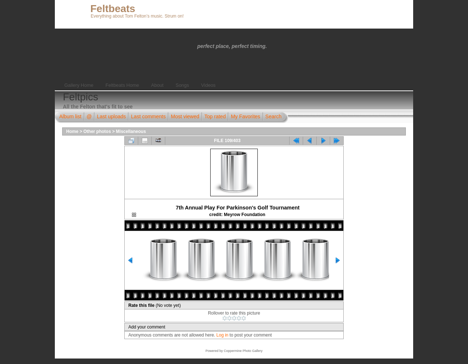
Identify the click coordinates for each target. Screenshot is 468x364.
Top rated (215, 116)
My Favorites (245, 116)
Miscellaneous (131, 131)
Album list (70, 116)
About (157, 85)
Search (273, 116)
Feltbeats (112, 8)
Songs (182, 85)
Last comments (148, 116)
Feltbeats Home (122, 85)
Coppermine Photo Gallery (243, 351)
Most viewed (185, 116)
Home (72, 131)
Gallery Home (78, 85)
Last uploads (111, 116)
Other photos (97, 131)
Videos (208, 85)
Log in (222, 335)
